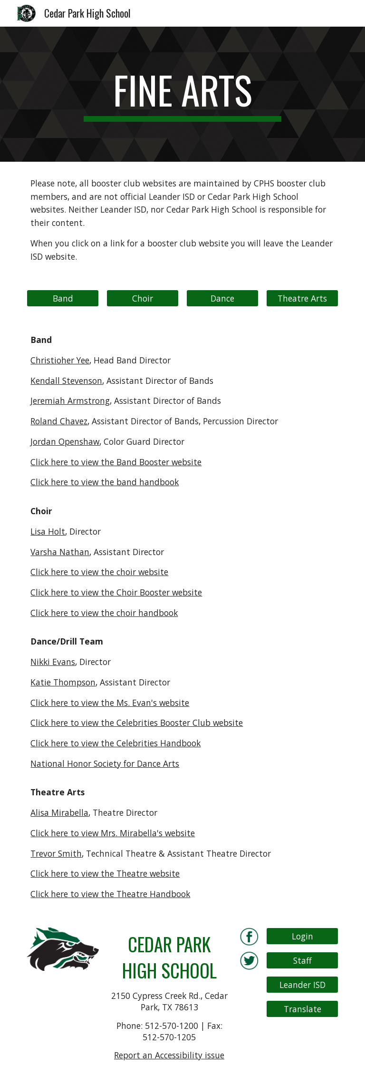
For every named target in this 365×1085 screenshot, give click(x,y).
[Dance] (222, 298)
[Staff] (302, 960)
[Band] (62, 298)
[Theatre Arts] (302, 298)
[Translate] (302, 1009)
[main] (182, 94)
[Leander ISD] (302, 984)
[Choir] (142, 298)
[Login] (302, 935)
